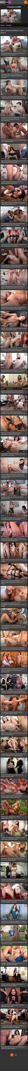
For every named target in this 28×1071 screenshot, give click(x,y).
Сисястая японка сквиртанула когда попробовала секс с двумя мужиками (14, 140)
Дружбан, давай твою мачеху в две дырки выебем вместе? (12, 497)
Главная (2, 25)
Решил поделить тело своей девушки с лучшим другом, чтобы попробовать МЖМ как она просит (13, 582)
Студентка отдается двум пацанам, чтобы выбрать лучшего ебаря (12, 775)
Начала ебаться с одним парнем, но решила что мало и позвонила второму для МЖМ (13, 266)
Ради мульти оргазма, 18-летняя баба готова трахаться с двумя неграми (12, 1047)
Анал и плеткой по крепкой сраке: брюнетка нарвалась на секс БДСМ (12, 1005)
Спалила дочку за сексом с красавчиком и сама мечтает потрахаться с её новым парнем (13, 754)
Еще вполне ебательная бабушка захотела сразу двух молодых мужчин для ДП (13, 161)
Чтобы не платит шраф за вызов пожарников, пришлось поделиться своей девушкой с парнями (14, 691)
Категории (8, 25)
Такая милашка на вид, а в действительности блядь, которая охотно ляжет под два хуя (12, 287)
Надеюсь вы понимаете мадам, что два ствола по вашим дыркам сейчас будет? (13, 539)
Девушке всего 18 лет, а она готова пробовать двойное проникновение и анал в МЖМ (13, 308)
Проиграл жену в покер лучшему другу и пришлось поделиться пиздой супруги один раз (13, 412)
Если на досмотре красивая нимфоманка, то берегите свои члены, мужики (12, 984)
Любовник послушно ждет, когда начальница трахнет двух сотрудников (12, 880)
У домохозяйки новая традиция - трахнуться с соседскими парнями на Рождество (13, 1026)
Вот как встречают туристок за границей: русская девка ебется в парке (14, 942)
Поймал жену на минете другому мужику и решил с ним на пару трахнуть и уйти (14, 328)
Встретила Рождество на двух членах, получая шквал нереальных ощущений (13, 901)
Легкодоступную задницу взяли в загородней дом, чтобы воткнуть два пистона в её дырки (13, 648)
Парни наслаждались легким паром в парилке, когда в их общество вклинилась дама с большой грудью (13, 670)
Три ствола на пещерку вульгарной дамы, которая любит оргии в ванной (11, 712)
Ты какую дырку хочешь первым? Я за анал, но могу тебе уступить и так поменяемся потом (13, 370)
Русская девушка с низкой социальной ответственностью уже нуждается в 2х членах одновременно (13, 627)
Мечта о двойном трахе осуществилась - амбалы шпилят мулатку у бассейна (11, 796)
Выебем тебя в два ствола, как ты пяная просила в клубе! (14, 560)
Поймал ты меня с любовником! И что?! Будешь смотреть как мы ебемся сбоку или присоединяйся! (13, 119)
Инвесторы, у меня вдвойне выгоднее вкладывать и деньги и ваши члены (11, 433)
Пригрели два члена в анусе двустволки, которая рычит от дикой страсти (14, 733)
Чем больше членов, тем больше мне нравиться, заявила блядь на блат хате (13, 203)
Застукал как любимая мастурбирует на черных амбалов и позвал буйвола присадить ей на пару (13, 922)
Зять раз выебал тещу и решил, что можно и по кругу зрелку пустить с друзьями (13, 245)
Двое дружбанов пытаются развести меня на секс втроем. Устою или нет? (13, 54)
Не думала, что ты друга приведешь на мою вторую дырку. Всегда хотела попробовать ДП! (13, 97)
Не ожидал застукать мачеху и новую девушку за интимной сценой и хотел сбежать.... (13, 518)
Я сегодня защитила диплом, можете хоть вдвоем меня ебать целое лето (12, 182)
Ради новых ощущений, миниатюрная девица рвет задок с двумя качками (12, 859)
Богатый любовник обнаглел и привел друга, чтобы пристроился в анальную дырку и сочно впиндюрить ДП (13, 476)
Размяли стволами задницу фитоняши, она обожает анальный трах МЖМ (12, 963)
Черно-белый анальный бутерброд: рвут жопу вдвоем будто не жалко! (13, 454)
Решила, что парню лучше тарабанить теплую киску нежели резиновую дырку (13, 838)
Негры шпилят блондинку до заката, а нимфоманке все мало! (11, 817)
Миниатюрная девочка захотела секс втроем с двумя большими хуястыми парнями (13, 224)
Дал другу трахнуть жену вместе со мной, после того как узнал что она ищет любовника (13, 349)
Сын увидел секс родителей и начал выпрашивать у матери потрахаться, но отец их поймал (13, 604)
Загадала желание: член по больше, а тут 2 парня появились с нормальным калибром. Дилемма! (12, 75)
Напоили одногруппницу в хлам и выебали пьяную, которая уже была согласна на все (12, 391)
